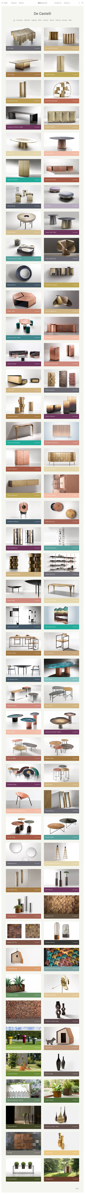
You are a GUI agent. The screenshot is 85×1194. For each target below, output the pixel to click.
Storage (64, 20)
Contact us (58, 3)
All (14, 20)
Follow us (67, 3)
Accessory (19, 20)
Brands (21, 3)
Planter (52, 20)
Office (40, 20)
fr (82, 3)
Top (77, 1188)
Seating (58, 20)
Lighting (34, 20)
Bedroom (27, 20)
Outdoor (45, 20)
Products (14, 3)
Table (70, 20)
